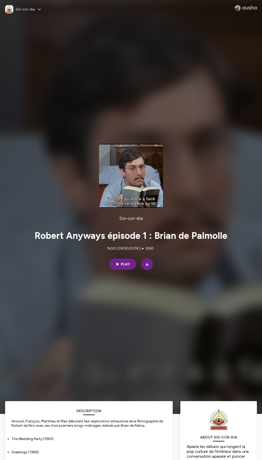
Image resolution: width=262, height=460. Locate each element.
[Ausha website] (246, 8)
